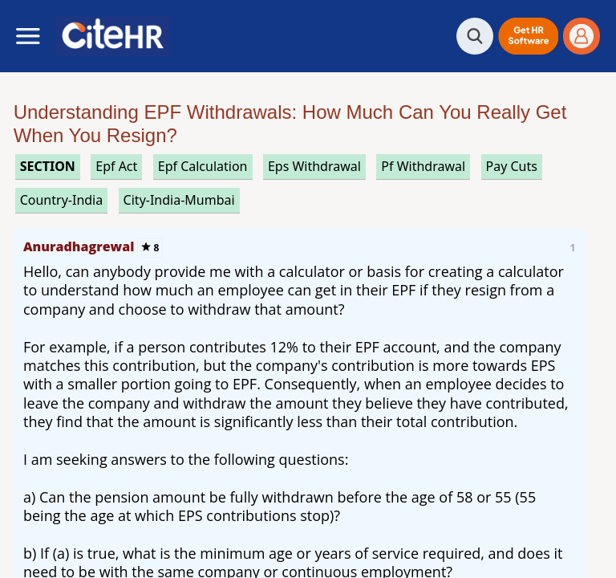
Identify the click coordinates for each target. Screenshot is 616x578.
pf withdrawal (423, 166)
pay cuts (511, 166)
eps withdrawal (314, 166)
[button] (528, 36)
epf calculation (203, 166)
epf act (116, 166)
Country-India (61, 200)
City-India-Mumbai (179, 200)
